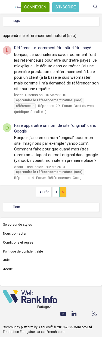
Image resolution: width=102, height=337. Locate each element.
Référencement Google (66, 178)
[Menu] (7, 7)
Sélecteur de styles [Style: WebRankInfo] (17, 224)
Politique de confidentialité (23, 251)
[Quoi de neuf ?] (84, 7)
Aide (6, 260)
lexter (18, 95)
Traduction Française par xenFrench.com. (34, 332)
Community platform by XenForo (48, 327)
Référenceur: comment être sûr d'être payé (52, 47)
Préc (45, 192)
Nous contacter (14, 233)
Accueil (8, 269)
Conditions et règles (18, 242)
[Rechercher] (95, 7)
